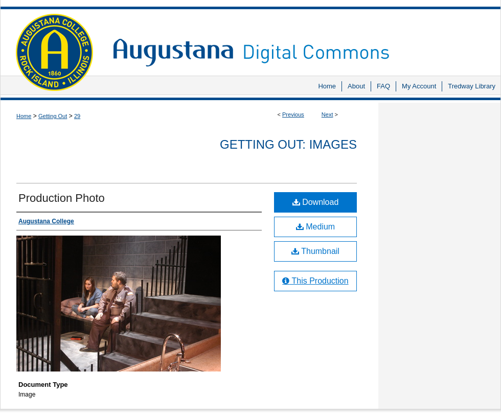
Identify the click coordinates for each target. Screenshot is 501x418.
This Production (315, 280)
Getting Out (52, 116)
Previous (293, 114)
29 (77, 116)
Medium (315, 226)
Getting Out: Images (288, 144)
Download (315, 202)
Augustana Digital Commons (301, 38)
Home (23, 116)
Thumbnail (315, 251)
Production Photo (61, 198)
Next (327, 114)
